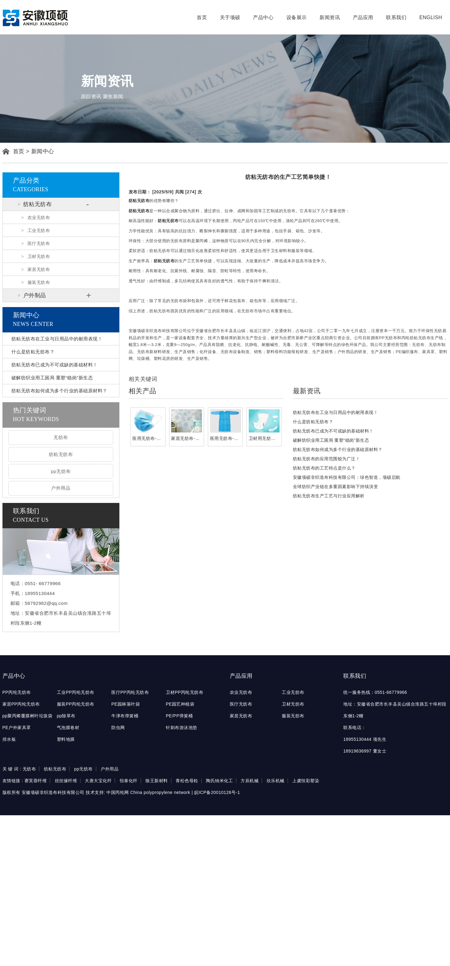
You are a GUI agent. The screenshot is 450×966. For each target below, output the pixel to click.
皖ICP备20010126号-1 (217, 792)
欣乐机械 (276, 780)
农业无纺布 (39, 217)
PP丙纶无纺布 (16, 692)
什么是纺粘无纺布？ (33, 351)
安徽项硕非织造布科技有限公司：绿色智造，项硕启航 (347, 477)
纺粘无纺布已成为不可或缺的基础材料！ (54, 364)
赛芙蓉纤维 (35, 780)
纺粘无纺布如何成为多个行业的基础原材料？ (59, 390)
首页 (202, 17)
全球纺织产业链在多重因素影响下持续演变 (335, 486)
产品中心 (263, 17)
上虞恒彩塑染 (305, 780)
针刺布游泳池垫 (181, 727)
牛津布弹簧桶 (124, 715)
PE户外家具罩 (16, 727)
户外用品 (60, 488)
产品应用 (363, 17)
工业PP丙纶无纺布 (75, 692)
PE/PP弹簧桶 (179, 715)
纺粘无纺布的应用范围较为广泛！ (326, 458)
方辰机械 (250, 780)
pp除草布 (66, 715)
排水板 (9, 739)
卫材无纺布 (39, 256)
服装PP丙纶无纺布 (75, 704)
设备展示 (296, 17)
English (430, 17)
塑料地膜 (66, 739)
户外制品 (34, 295)
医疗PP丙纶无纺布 (130, 692)
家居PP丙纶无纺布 (21, 704)
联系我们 (396, 17)
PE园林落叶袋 (125, 704)
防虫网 (118, 727)
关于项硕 (230, 17)
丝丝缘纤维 (66, 780)
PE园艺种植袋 (180, 704)
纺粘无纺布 (37, 204)
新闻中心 (42, 151)
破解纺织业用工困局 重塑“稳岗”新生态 (52, 377)
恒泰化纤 (129, 780)
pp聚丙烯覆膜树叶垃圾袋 (27, 715)
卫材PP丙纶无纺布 (184, 692)
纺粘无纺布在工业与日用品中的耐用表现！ (57, 338)
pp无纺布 (61, 471)
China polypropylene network (160, 792)
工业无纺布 (39, 230)
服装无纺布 (39, 282)
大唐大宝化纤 (98, 780)
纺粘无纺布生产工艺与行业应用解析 (329, 495)
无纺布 (61, 437)
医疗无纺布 (39, 243)
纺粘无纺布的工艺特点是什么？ (324, 468)
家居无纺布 (39, 269)
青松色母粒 (187, 780)
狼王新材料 (156, 780)
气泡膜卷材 (68, 727)
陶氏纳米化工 (219, 780)
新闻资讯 (329, 17)
